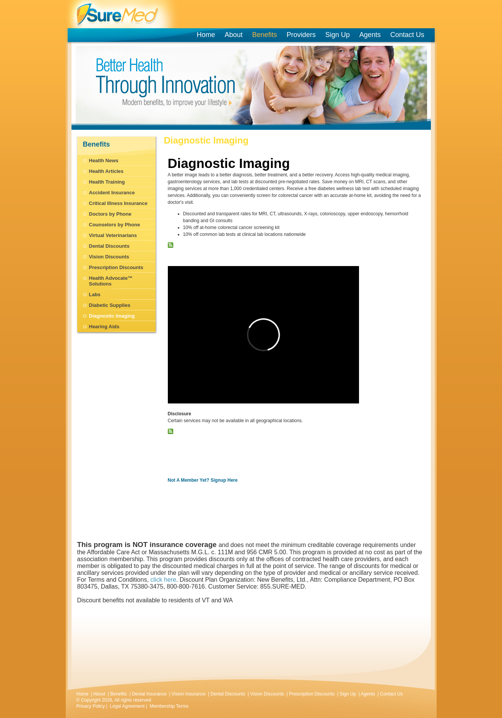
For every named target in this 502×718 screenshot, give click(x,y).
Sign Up (337, 35)
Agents (370, 35)
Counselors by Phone (114, 225)
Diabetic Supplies (109, 305)
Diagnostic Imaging (112, 316)
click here (163, 579)
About (234, 35)
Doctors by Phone (110, 214)
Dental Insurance (149, 694)
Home (206, 35)
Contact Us (407, 35)
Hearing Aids (104, 326)
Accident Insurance (112, 192)
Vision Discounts (109, 257)
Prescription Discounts (116, 267)
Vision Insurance (189, 694)
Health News (104, 160)
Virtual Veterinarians (113, 235)
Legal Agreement (127, 706)
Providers (302, 35)
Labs (95, 294)
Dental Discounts (109, 246)
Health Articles (106, 171)
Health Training (107, 182)
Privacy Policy (90, 706)
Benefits (264, 35)
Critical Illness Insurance (118, 203)
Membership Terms (168, 706)
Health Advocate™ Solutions (111, 281)
